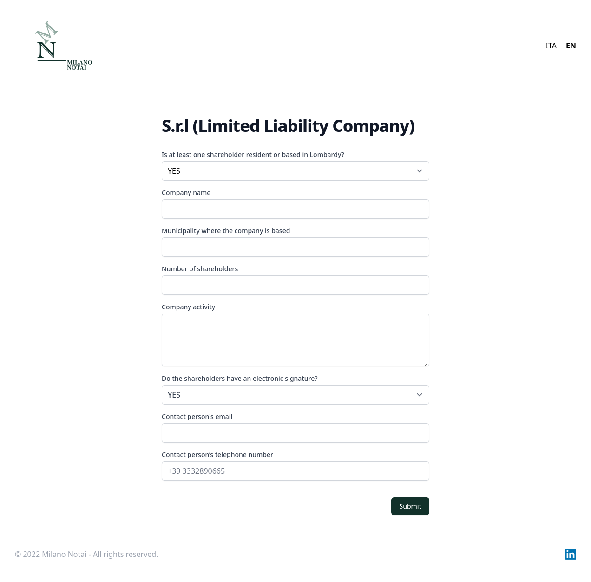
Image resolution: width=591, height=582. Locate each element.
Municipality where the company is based (226, 230)
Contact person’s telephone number (217, 454)
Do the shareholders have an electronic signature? (295, 389)
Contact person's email (197, 416)
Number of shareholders (200, 268)
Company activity (188, 306)
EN (571, 45)
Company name (186, 192)
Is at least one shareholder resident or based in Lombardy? (253, 154)
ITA (551, 45)
